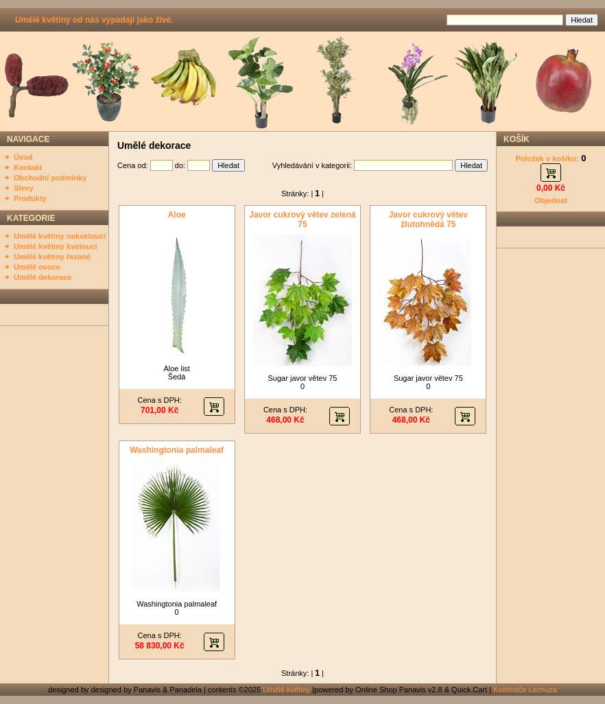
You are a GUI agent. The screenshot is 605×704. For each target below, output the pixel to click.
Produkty (30, 198)
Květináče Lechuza (525, 689)
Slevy (24, 188)
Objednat (550, 200)
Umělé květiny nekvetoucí (60, 236)
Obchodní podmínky (50, 178)
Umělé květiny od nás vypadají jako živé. (94, 20)
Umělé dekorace (42, 277)
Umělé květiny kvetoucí (55, 246)
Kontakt (28, 167)
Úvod (23, 157)
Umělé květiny (286, 689)
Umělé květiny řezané (52, 257)
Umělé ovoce (37, 267)
